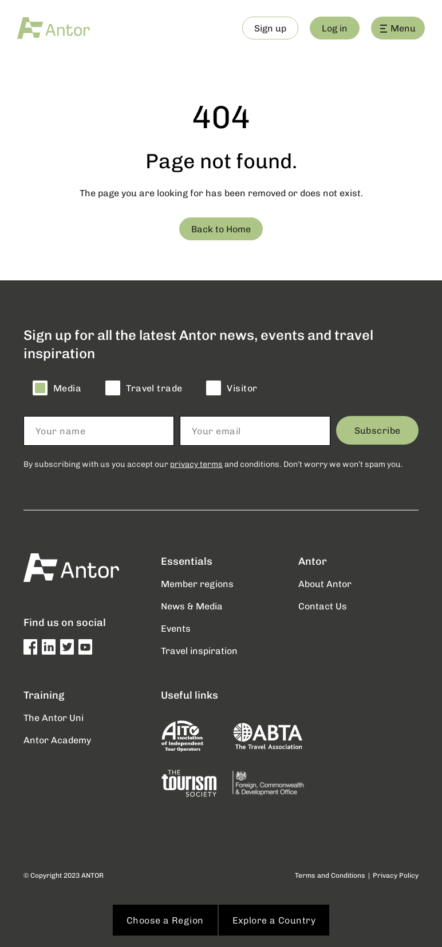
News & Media (192, 605)
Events (176, 628)
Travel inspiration (199, 650)
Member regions (197, 583)
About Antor (325, 583)
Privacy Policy (396, 875)
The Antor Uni (53, 717)
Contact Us (322, 605)
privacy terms (196, 463)
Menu (398, 27)
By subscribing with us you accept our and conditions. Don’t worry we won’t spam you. (213, 463)
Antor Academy (57, 739)
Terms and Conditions (330, 875)
